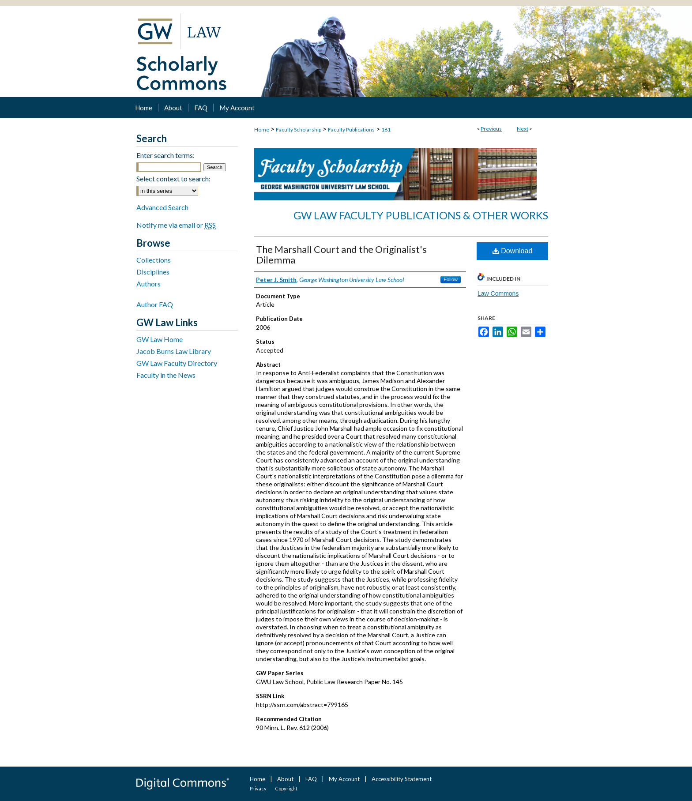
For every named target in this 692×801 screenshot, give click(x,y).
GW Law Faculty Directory (176, 363)
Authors (148, 283)
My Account (344, 778)
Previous (491, 128)
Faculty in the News (166, 375)
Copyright (286, 788)
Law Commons (498, 293)
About (285, 778)
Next (522, 128)
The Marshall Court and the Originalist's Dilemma (341, 254)
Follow (451, 279)
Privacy (258, 788)
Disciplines (152, 271)
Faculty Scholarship (298, 129)
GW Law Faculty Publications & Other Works (420, 215)
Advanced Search (162, 207)
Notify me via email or (176, 225)
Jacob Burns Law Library (173, 351)
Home (261, 129)
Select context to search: (173, 178)
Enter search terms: (165, 155)
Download (513, 251)
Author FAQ (154, 304)
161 (386, 129)
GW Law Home (159, 339)
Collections (153, 260)
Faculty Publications (351, 129)
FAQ (311, 778)
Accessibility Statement (402, 778)
